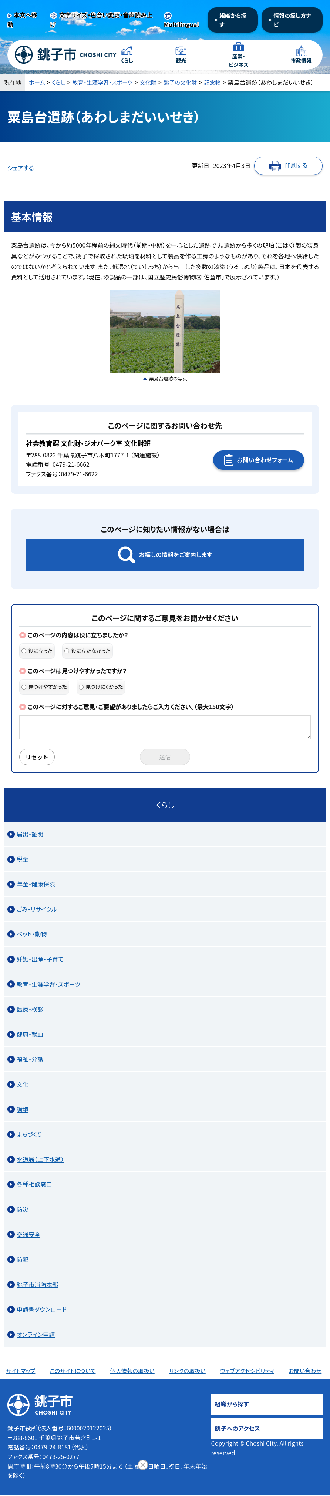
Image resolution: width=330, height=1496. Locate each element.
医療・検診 (30, 1009)
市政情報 (301, 60)
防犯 (22, 1259)
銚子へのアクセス (237, 1429)
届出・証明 (30, 834)
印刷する (296, 165)
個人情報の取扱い (133, 1371)
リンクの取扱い (188, 1371)
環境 (22, 1110)
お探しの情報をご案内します (175, 554)
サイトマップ (21, 1371)
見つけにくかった (101, 686)
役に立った (37, 650)
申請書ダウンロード (42, 1309)
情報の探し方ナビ (292, 19)
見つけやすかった (44, 686)
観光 (181, 60)
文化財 (153, 82)
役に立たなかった (87, 650)
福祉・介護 (30, 1059)
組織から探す (232, 19)
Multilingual (181, 24)
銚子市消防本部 (37, 1285)
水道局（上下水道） (40, 1159)
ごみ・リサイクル (37, 909)
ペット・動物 (32, 934)
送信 (165, 757)
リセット (37, 757)
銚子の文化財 (187, 82)
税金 (22, 859)
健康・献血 (30, 1034)
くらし (126, 60)
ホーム (37, 82)
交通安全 (28, 1235)
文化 (22, 1084)
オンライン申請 (36, 1335)
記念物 (220, 82)
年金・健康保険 (36, 884)
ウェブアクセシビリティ (248, 1371)
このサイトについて (73, 1371)
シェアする (20, 167)
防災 (22, 1209)
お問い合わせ (306, 1371)
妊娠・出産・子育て (40, 959)
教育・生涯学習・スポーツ (106, 82)
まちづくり (29, 1134)
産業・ (239, 61)
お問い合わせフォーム (265, 459)
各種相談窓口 (34, 1184)
